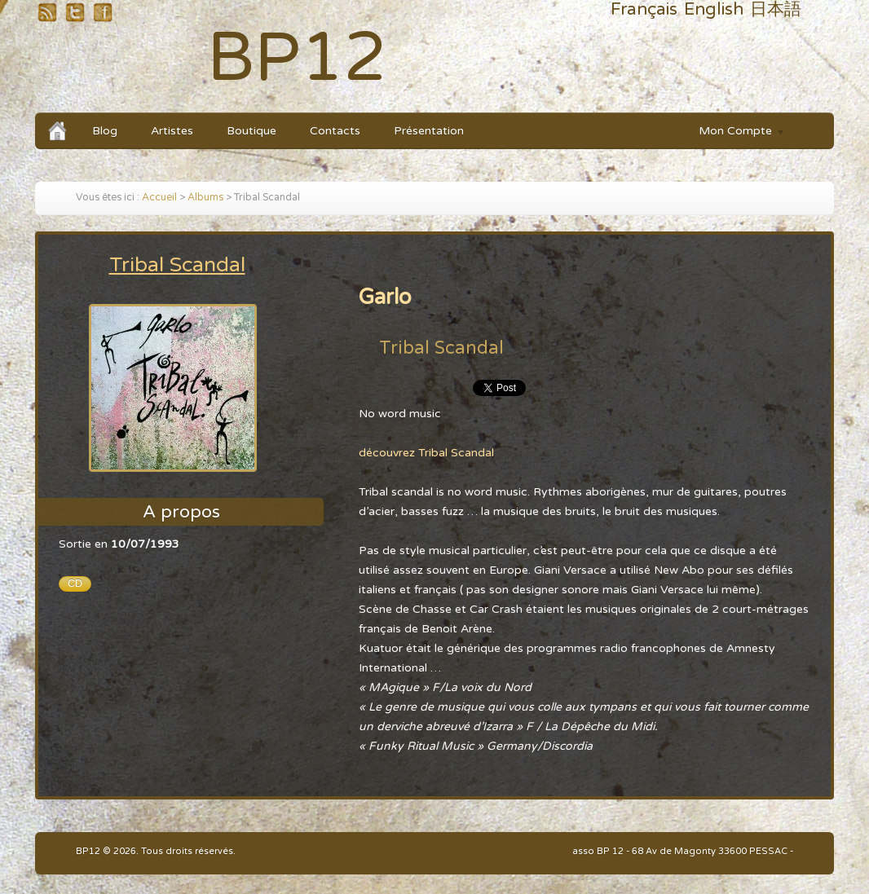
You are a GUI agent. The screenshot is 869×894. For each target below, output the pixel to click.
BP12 (297, 58)
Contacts (335, 131)
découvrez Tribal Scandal (426, 453)
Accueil (159, 198)
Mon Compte (734, 133)
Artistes (172, 131)
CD (75, 583)
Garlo (385, 297)
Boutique (251, 131)
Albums (205, 198)
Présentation (429, 131)
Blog (104, 131)
